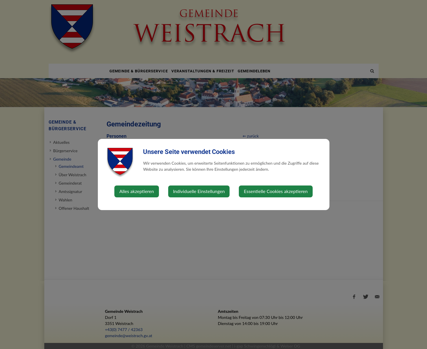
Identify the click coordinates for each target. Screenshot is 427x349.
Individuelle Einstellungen (199, 191)
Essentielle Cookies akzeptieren (275, 191)
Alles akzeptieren (136, 191)
